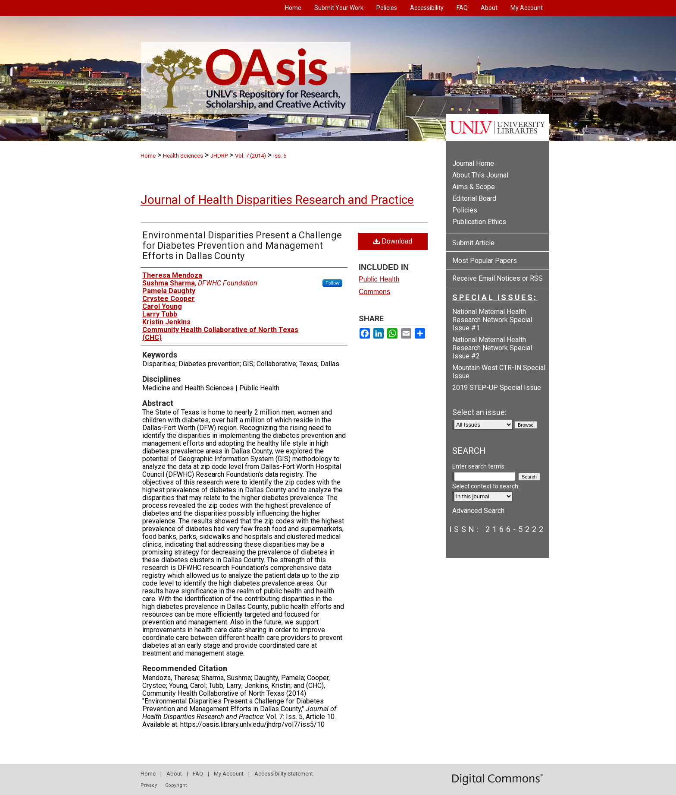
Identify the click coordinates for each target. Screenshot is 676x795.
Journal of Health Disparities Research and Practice (277, 200)
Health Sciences (183, 155)
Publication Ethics (479, 222)
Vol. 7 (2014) (250, 155)
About (174, 773)
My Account (229, 773)
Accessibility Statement (283, 773)
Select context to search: (486, 486)
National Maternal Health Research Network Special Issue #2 (492, 348)
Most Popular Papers (484, 261)
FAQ (198, 773)
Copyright (176, 785)
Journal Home (473, 163)
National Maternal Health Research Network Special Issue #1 (492, 319)
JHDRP (219, 155)
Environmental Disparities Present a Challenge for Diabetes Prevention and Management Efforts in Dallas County (242, 245)
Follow (332, 282)
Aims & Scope (473, 187)
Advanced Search (478, 511)
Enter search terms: (479, 466)
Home (148, 155)
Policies (464, 210)
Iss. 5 (279, 155)
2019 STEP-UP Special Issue (496, 387)
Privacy (149, 785)
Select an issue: (479, 412)
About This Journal (480, 175)
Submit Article (473, 243)
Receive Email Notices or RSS (497, 278)
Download (393, 241)
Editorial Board (474, 198)
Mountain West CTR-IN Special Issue (498, 372)
